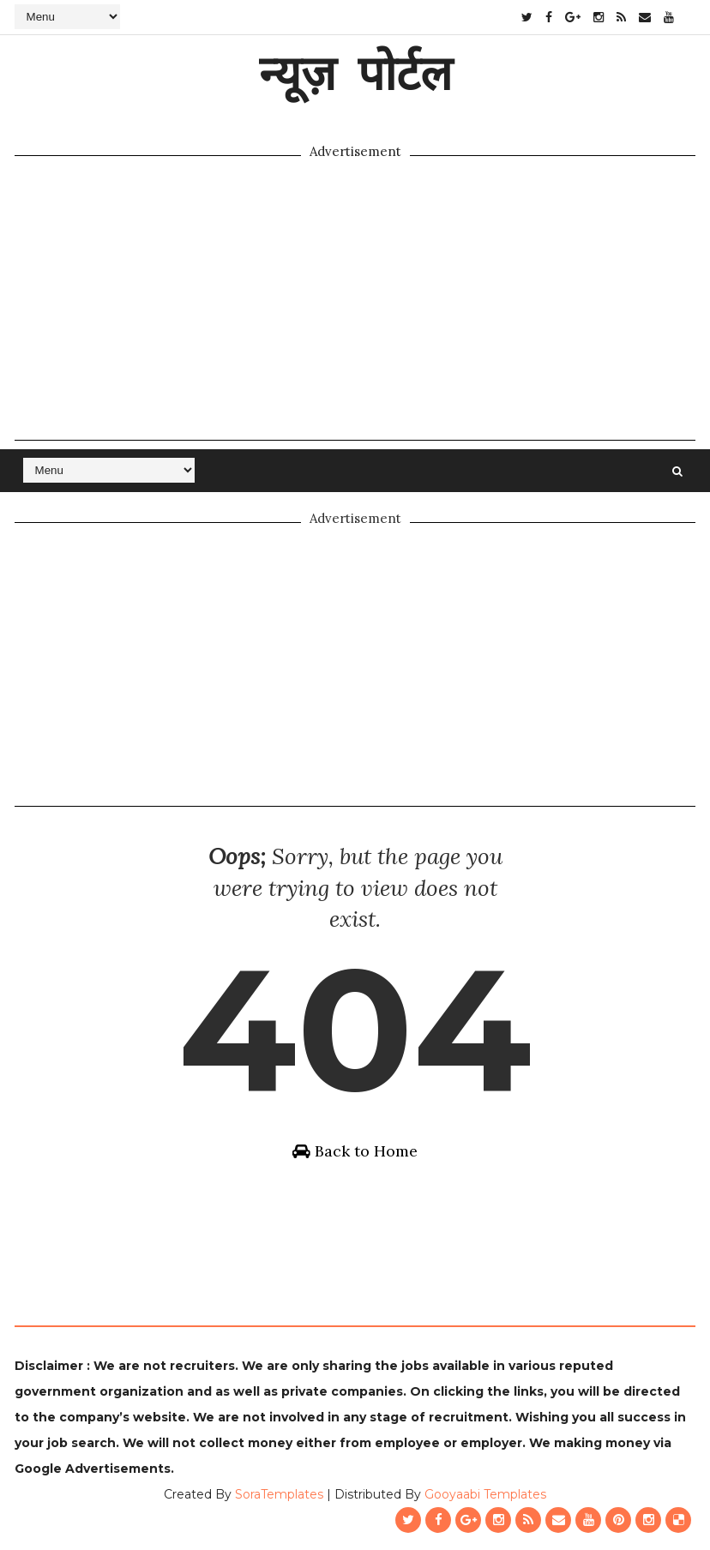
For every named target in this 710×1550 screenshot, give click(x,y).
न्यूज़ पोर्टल (355, 72)
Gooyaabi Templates (485, 1494)
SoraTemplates (279, 1494)
